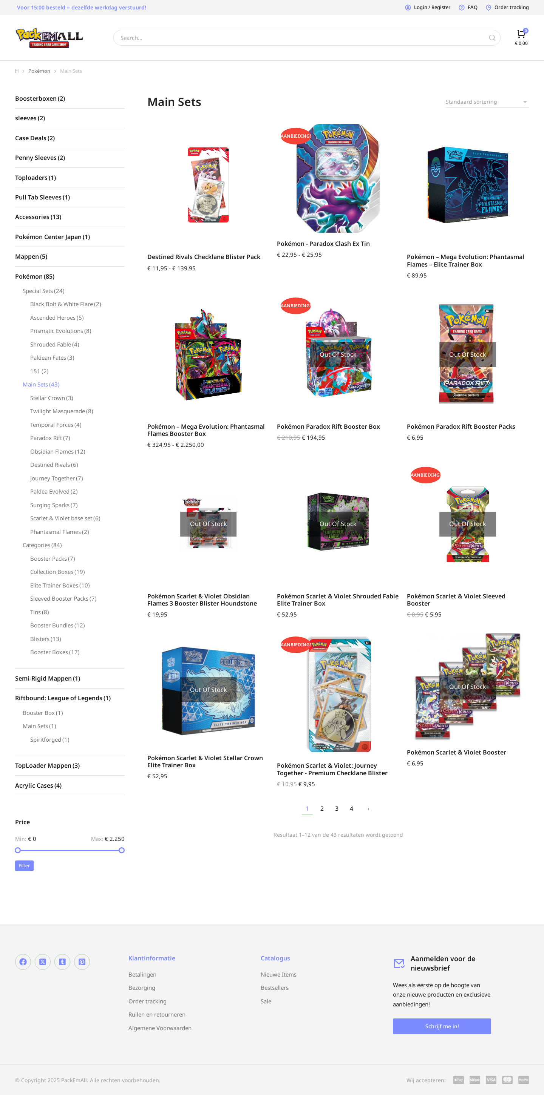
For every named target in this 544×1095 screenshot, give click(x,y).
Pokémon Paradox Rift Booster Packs (461, 426)
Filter (24, 865)
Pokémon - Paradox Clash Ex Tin (323, 243)
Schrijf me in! (442, 1026)
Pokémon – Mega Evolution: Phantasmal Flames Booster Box (206, 430)
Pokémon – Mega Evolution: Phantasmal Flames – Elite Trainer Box (465, 260)
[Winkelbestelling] (487, 102)
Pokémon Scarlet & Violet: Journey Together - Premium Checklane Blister (332, 769)
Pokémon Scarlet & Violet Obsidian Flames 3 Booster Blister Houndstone (202, 599)
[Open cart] (521, 37)
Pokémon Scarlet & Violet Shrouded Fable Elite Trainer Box (338, 599)
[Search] (492, 37)
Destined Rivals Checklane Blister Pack (203, 257)
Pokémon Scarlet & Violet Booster (456, 752)
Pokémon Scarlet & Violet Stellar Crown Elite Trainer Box (205, 761)
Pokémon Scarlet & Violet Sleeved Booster (456, 599)
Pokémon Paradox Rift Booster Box (328, 426)
